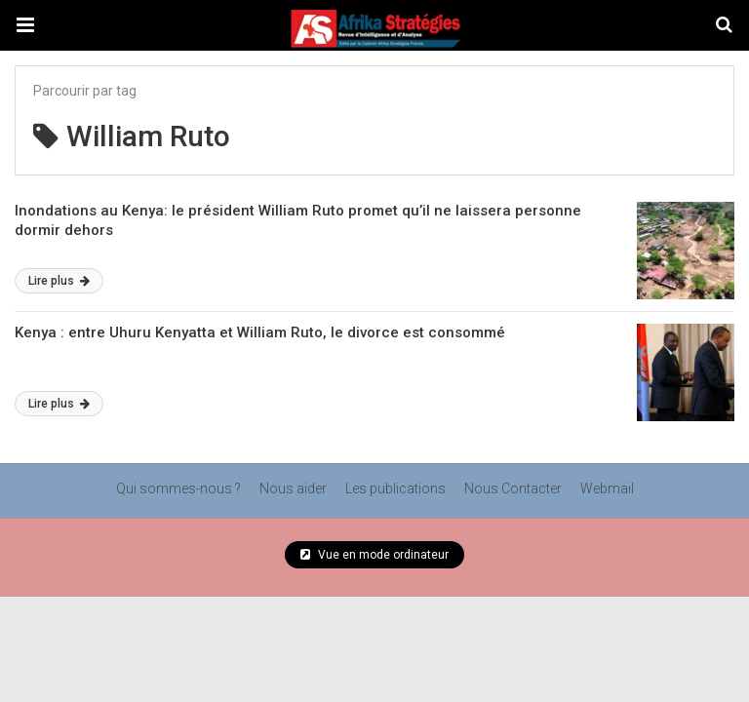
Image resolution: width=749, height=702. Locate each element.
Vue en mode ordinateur (374, 555)
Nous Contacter (513, 488)
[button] (25, 25)
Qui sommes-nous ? (178, 488)
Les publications (395, 488)
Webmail (607, 488)
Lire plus (59, 281)
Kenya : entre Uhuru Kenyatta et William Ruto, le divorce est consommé (260, 332)
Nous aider (293, 488)
